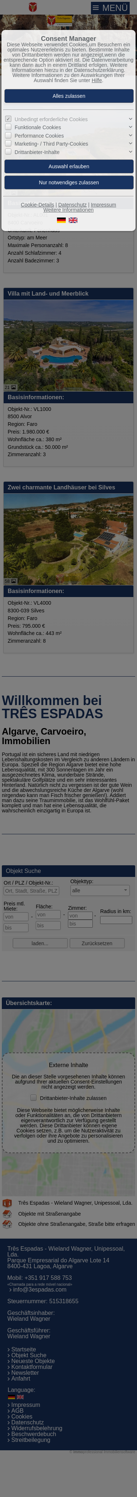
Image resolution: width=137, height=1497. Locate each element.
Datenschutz (72, 205)
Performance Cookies (39, 136)
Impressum (103, 205)
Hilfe (97, 80)
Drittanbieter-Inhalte (37, 152)
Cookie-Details (37, 205)
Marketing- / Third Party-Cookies (51, 144)
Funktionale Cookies (38, 127)
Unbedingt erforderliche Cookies (51, 119)
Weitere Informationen (68, 210)
